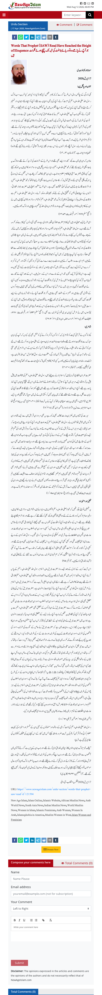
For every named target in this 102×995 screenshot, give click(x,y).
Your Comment (21, 902)
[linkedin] (32, 37)
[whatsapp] (20, 37)
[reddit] (43, 37)
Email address (21, 887)
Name (15, 872)
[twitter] (26, 37)
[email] (49, 37)
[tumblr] (55, 37)
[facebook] (14, 37)
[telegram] (38, 37)
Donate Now (51, 849)
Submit (19, 947)
